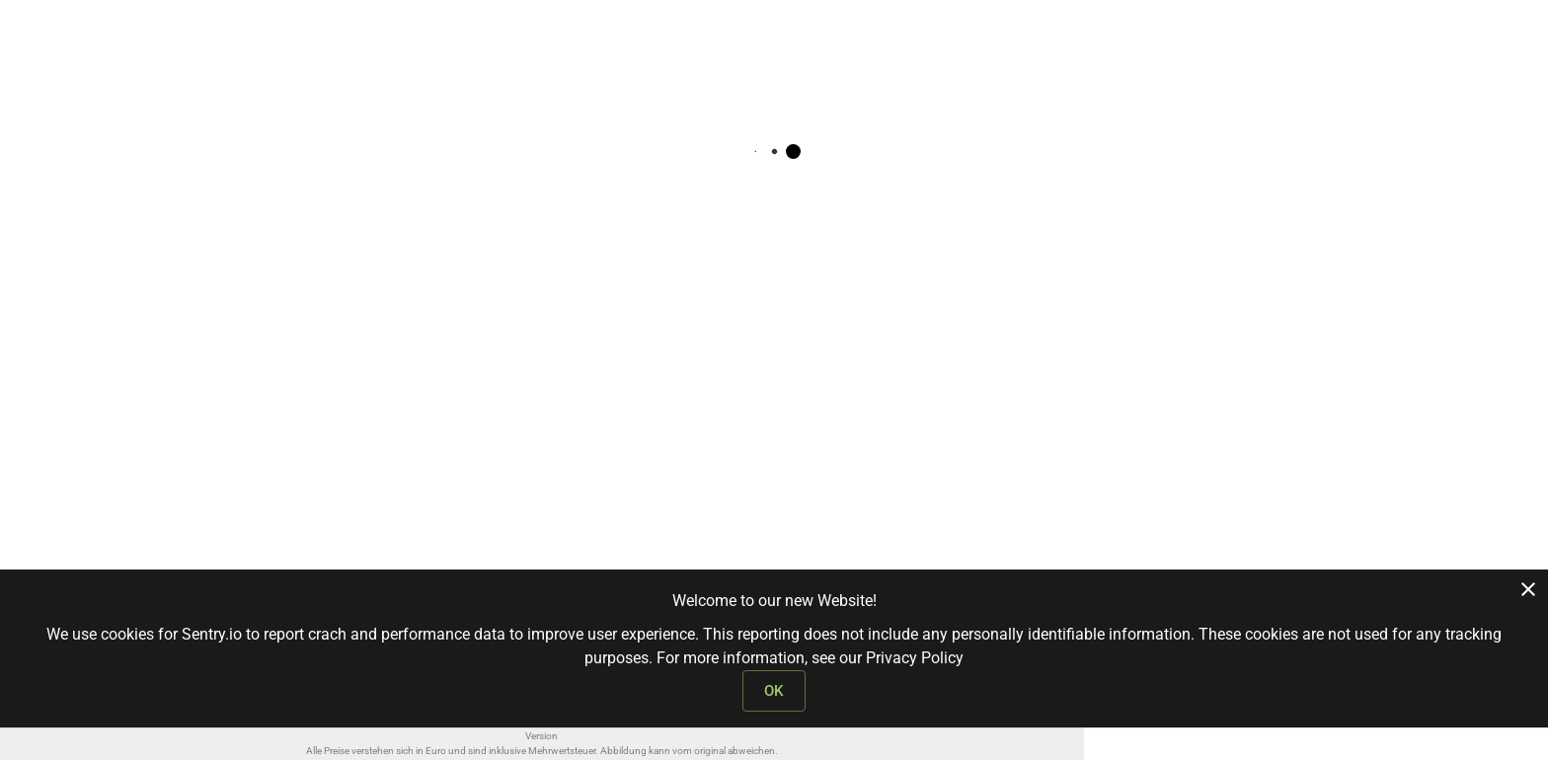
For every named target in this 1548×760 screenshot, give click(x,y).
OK (774, 691)
